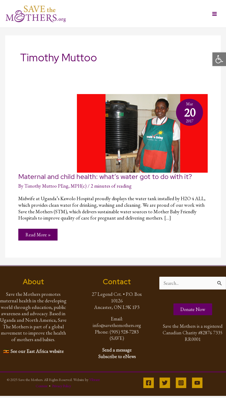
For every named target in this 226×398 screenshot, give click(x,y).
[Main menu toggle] (214, 14)
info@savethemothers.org (116, 327)
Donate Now (193, 312)
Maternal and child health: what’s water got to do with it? (105, 177)
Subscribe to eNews (117, 358)
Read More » (38, 237)
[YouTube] (197, 385)
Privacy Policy (61, 388)
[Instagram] (181, 385)
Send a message (117, 351)
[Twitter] (165, 385)
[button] (219, 59)
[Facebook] (148, 385)
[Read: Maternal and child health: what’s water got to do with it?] (142, 133)
